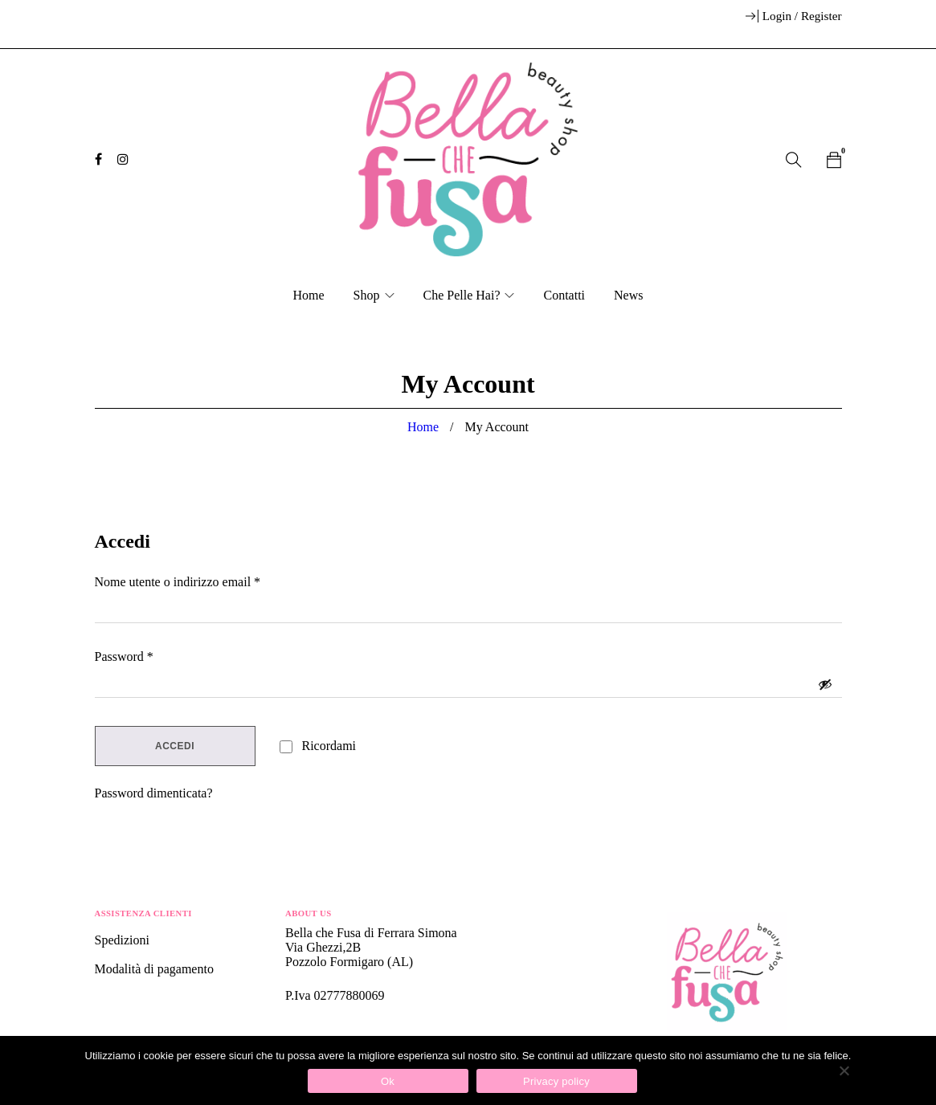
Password (124, 656)
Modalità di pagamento (154, 969)
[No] (843, 1070)
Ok (387, 1081)
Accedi (174, 746)
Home (423, 427)
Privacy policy (556, 1081)
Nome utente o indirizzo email (178, 582)
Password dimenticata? (154, 793)
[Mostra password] (825, 684)
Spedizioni (124, 940)
